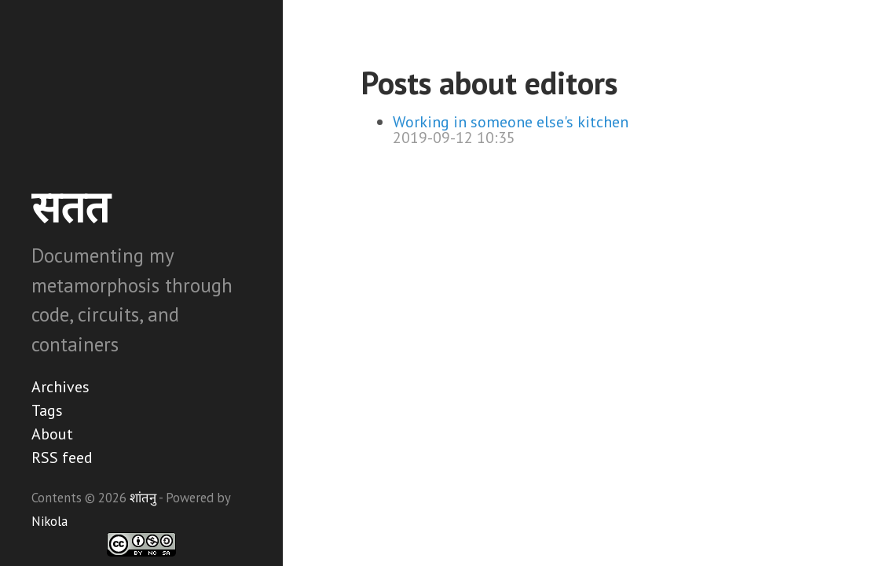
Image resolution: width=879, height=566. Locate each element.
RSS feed (62, 457)
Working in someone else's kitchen (510, 122)
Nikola (49, 521)
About (52, 434)
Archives (60, 387)
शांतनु (143, 497)
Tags (47, 410)
